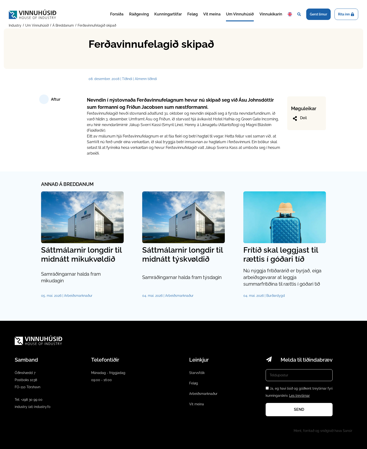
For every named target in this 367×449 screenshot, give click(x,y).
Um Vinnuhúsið (240, 14)
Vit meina (212, 14)
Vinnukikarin (270, 14)
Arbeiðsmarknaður (203, 394)
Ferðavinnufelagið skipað (96, 25)
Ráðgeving (139, 14)
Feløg (192, 14)
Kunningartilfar (168, 14)
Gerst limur (318, 14)
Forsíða (116, 14)
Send (299, 409)
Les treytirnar (299, 395)
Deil (299, 118)
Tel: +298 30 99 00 (28, 400)
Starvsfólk (197, 373)
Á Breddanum (63, 25)
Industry (15, 25)
